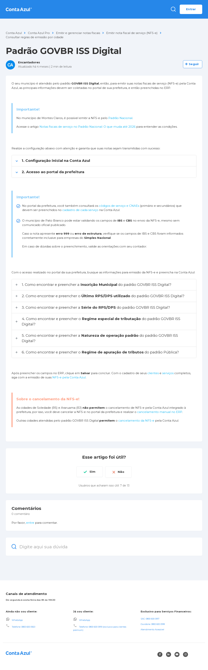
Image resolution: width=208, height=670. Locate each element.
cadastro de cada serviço (80, 210)
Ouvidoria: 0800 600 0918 (153, 623)
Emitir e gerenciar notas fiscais (78, 33)
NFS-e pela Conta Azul (69, 377)
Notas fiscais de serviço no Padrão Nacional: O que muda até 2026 (87, 126)
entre (30, 522)
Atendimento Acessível (152, 629)
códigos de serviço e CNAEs (119, 206)
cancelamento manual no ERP (159, 412)
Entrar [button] (191, 9)
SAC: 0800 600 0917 (150, 618)
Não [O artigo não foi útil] (122, 471)
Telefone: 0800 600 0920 (23, 626)
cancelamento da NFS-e (136, 420)
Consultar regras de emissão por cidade (34, 37)
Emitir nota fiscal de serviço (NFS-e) (132, 33)
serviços (168, 373)
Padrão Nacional (120, 118)
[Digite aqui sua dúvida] (104, 546)
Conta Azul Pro (39, 33)
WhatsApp (17, 619)
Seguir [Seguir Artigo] (194, 64)
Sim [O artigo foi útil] (91, 471)
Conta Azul (14, 33)
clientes (153, 373)
